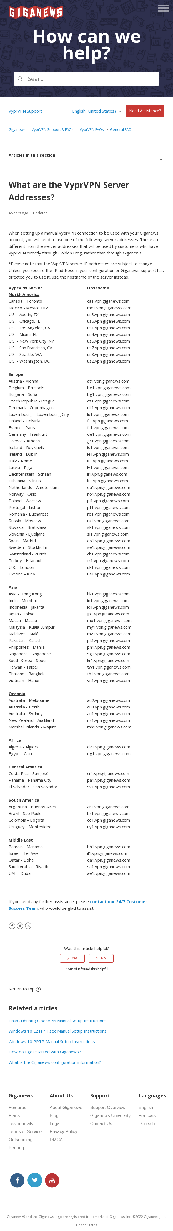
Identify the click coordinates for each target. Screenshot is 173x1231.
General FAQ (120, 129)
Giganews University (110, 1115)
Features (17, 1107)
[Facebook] (12, 925)
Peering (16, 1147)
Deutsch (147, 1123)
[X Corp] (20, 925)
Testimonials (21, 1123)
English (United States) (94, 111)
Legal (55, 1123)
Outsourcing (20, 1139)
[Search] (86, 79)
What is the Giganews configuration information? (55, 1062)
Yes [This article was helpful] (74, 958)
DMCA (56, 1139)
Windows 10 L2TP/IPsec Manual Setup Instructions (58, 1031)
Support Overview (108, 1107)
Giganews (17, 129)
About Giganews (66, 1107)
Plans (14, 1115)
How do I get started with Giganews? (45, 1051)
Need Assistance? (145, 111)
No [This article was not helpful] (103, 958)
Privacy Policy (63, 1131)
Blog (54, 1115)
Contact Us (101, 1123)
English (146, 1107)
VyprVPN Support (25, 111)
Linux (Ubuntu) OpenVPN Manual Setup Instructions (58, 1020)
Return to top (25, 989)
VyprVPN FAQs (92, 129)
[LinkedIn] (28, 925)
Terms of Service (25, 1131)
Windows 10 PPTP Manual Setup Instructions (52, 1041)
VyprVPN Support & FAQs (53, 129)
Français (147, 1115)
